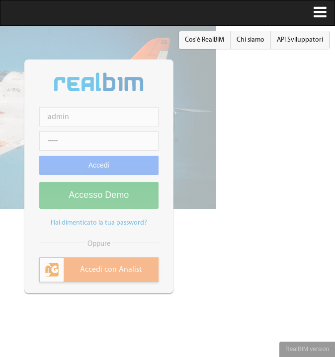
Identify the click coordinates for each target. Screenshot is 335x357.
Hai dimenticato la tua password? (99, 222)
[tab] (99, 269)
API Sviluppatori (300, 39)
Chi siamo (250, 39)
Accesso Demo (99, 195)
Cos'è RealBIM (204, 39)
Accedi (98, 165)
